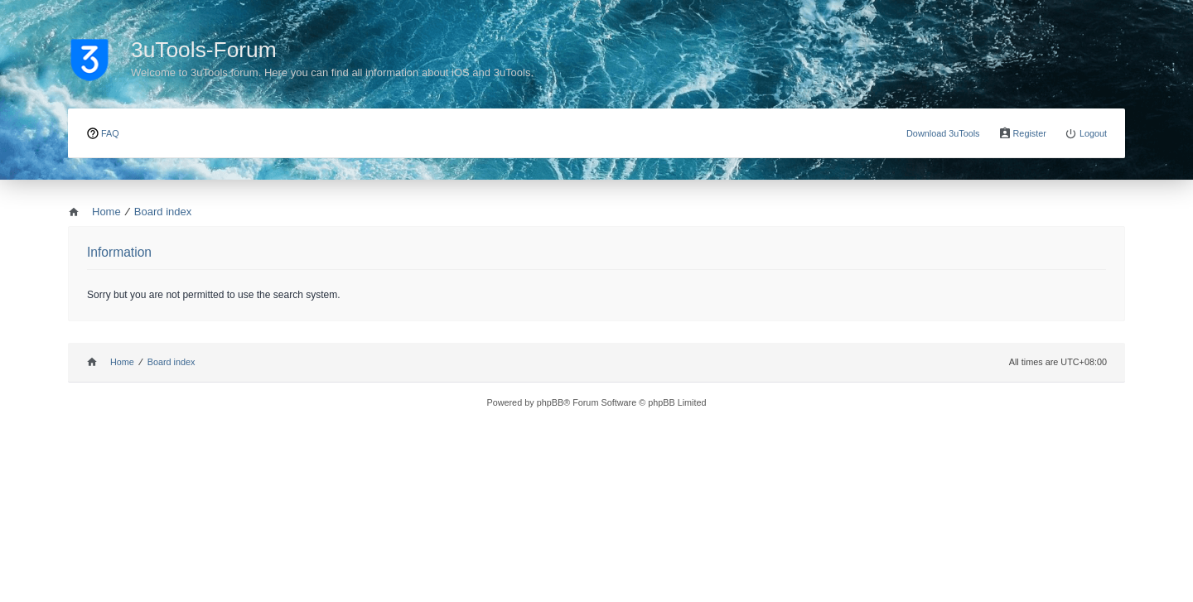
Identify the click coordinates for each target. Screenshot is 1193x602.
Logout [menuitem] (1093, 133)
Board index (171, 362)
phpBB (550, 402)
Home (122, 362)
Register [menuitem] (1029, 133)
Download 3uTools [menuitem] (943, 133)
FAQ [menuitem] (110, 133)
